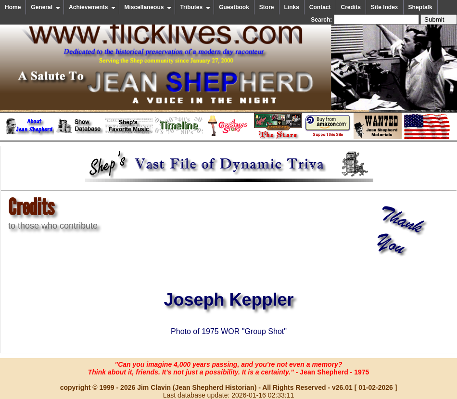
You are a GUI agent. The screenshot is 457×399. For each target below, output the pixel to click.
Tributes (195, 7)
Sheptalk (420, 7)
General (46, 7)
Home (13, 7)
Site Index (384, 7)
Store (266, 7)
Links (291, 7)
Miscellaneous (148, 7)
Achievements (92, 7)
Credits (351, 7)
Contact (320, 7)
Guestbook (234, 7)
